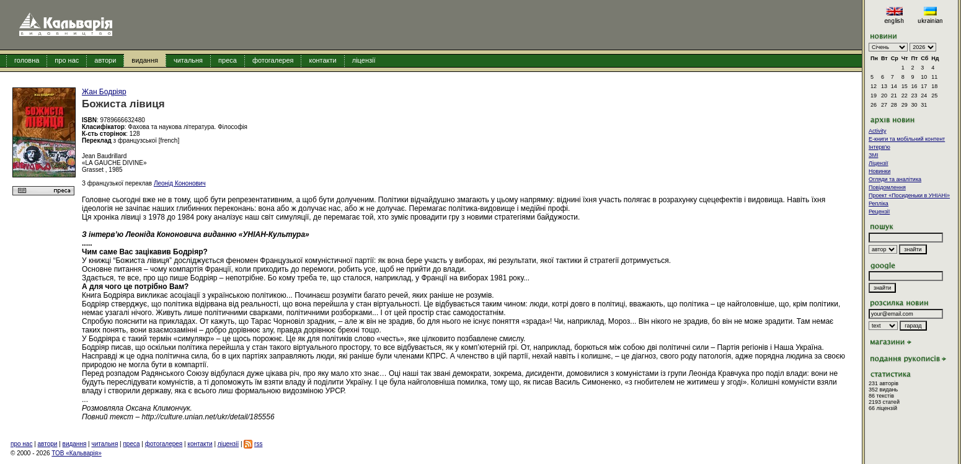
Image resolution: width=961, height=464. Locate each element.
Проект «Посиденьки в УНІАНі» (909, 195)
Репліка (878, 203)
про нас (67, 60)
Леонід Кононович (180, 183)
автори (105, 60)
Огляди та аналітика (895, 179)
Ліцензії (878, 163)
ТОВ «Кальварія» (76, 453)
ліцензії (364, 60)
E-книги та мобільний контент (907, 139)
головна (26, 60)
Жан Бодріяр (104, 91)
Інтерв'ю (879, 147)
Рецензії (879, 211)
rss (258, 443)
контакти (322, 60)
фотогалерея (273, 60)
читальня (188, 60)
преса (227, 60)
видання (144, 60)
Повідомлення (887, 187)
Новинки (879, 171)
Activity (878, 131)
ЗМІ (873, 155)
